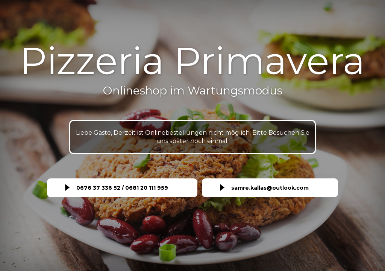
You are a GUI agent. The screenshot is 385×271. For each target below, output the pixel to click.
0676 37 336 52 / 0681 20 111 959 (122, 187)
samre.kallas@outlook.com (270, 187)
